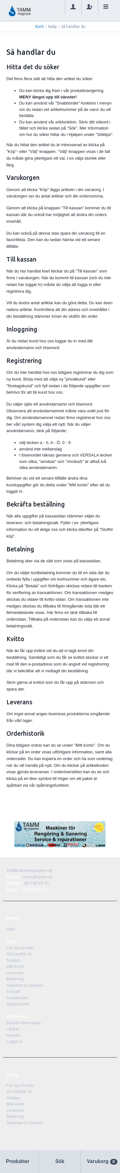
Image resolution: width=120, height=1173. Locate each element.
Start (39, 26)
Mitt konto (15, 966)
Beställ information (23, 1022)
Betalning (15, 978)
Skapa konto (17, 1003)
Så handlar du (19, 953)
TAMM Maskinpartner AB (29, 870)
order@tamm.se (37, 877)
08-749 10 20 (36, 883)
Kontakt (13, 991)
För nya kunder (20, 947)
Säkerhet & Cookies (24, 985)
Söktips (13, 960)
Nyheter (13, 1035)
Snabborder (17, 997)
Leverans (14, 972)
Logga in (14, 1041)
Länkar (12, 1028)
